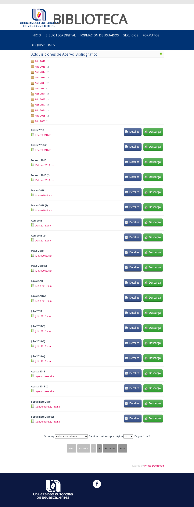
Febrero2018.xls (44, 165)
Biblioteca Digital (60, 35)
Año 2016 (40, 77)
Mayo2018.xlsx (43, 255)
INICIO (36, 35)
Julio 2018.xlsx (43, 316)
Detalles (134, 131)
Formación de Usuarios (99, 35)
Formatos (151, 35)
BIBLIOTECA (89, 19)
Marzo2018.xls (43, 195)
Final (122, 448)
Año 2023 (40, 104)
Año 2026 (40, 121)
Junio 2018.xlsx (43, 286)
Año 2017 (40, 72)
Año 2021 (40, 93)
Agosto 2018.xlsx (44, 376)
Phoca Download (154, 465)
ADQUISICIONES (43, 45)
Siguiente (110, 448)
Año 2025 (40, 115)
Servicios (130, 35)
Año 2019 (40, 61)
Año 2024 (40, 110)
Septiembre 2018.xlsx (47, 406)
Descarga (155, 131)
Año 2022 (40, 99)
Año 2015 (40, 83)
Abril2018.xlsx (43, 225)
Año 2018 (40, 66)
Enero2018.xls (43, 135)
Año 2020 (40, 88)
